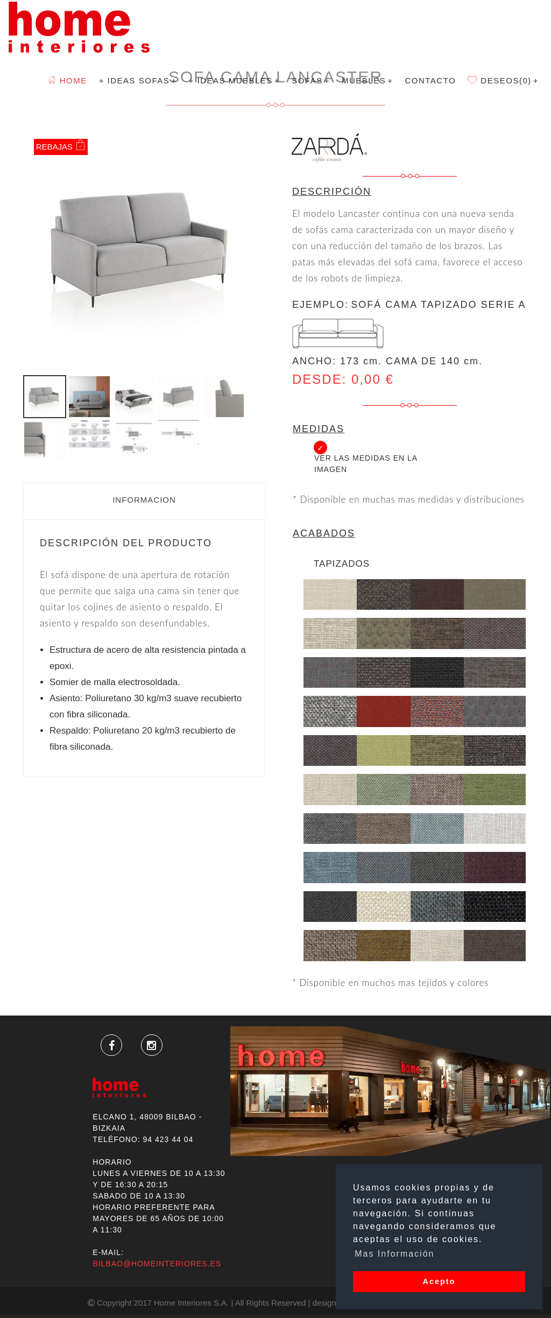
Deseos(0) (503, 80)
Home (67, 80)
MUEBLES (367, 80)
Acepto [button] (439, 1281)
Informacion (144, 499)
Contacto (430, 80)
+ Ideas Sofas (138, 80)
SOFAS (311, 80)
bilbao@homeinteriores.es (157, 1263)
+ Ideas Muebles (234, 80)
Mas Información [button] (394, 1253)
